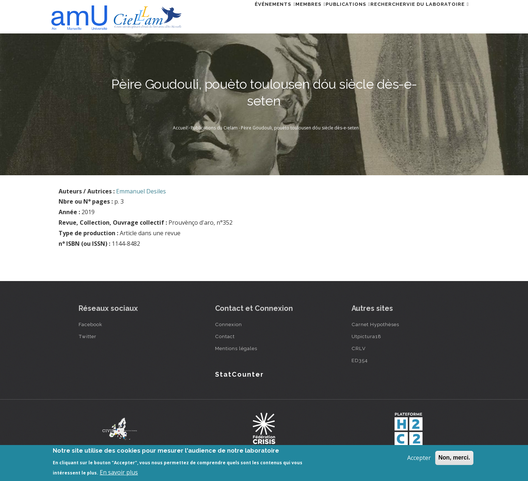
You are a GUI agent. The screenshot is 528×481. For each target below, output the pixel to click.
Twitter (87, 336)
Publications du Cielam (214, 128)
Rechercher (375, 16)
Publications (326, 16)
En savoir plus (119, 472)
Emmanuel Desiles (141, 191)
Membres (280, 16)
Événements (235, 16)
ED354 (360, 360)
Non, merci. (454, 457)
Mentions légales (236, 348)
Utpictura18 (366, 336)
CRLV (359, 348)
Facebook (90, 324)
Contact (225, 336)
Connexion (228, 324)
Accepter (419, 458)
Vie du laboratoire (433, 16)
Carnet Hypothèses (375, 324)
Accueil (180, 128)
